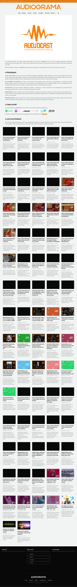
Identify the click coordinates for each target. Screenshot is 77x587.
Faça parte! (18, 1)
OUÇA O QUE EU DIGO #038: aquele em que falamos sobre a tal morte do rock (53, 164)
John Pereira (63, 270)
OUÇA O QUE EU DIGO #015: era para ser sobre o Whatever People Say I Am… (38, 346)
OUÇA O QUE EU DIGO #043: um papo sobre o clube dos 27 (53, 139)
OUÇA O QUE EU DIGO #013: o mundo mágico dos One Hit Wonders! (38, 399)
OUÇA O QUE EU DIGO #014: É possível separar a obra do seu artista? (24, 399)
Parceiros (5, 1)
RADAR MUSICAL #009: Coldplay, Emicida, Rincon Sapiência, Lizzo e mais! (23, 454)
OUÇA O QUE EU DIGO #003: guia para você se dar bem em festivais (24, 481)
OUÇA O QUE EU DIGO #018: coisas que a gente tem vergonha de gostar (67, 292)
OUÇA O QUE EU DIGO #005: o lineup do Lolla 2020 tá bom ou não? (9, 454)
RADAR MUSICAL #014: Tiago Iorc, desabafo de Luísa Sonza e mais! (53, 319)
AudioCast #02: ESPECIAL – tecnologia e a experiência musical (9, 531)
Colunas (29, 13)
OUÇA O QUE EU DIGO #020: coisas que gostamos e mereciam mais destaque (53, 265)
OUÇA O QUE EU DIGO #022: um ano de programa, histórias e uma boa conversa (9, 265)
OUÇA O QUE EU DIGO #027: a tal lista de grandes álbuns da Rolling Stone (67, 215)
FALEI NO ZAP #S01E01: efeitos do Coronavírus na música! (8, 399)
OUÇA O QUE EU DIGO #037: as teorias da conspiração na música (67, 164)
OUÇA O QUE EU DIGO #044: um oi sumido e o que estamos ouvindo (38, 139)
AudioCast (47, 13)
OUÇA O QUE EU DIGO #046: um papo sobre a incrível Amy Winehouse (9, 139)
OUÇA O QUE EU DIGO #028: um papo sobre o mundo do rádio (53, 215)
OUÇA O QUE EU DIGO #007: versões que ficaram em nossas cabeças (53, 427)
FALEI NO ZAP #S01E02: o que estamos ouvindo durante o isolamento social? (67, 372)
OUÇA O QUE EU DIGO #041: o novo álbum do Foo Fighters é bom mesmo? (9, 164)
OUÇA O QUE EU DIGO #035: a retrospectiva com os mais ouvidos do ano (24, 189)
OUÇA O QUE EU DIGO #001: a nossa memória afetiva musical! (38, 507)
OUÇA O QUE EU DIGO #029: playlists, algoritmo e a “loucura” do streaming (38, 215)
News (19, 13)
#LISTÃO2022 (50, 580)
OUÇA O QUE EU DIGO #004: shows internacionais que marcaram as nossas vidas (53, 454)
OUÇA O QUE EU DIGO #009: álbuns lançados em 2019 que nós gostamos (24, 427)
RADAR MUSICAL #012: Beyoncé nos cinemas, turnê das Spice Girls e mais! (67, 346)
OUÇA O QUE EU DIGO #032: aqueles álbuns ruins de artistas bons (67, 189)
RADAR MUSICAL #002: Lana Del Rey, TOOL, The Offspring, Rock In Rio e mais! (24, 507)
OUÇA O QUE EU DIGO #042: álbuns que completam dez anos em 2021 (67, 139)
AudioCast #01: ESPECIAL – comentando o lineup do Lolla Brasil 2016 (24, 533)
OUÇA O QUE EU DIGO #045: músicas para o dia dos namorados (24, 139)
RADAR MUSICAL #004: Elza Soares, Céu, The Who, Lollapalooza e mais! (53, 481)
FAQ (2, 1)
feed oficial (44, 114)
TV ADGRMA (40, 13)
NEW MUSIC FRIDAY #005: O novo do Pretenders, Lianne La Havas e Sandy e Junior (38, 319)
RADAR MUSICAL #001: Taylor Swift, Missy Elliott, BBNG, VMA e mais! (52, 507)
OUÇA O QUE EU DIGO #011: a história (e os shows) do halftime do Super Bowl (67, 399)
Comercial (13, 1)
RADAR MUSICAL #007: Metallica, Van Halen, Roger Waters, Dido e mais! (67, 454)
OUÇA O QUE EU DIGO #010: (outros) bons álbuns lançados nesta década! (9, 427)
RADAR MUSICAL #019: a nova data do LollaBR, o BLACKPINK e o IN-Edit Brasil (53, 240)
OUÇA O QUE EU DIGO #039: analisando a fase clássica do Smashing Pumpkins (38, 164)
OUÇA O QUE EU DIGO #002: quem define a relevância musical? (67, 481)
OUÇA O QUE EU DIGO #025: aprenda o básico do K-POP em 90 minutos (24, 240)
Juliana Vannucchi (64, 509)
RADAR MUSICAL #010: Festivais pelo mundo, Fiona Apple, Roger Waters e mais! (53, 372)
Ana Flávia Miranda (50, 243)
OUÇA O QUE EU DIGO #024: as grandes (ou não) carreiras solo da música (38, 240)
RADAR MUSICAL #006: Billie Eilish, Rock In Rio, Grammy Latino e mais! (9, 481)
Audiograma (5, 142)
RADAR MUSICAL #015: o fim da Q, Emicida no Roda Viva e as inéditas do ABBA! (9, 319)
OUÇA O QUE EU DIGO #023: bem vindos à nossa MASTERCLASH (67, 240)
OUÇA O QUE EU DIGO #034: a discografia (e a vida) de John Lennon (38, 189)
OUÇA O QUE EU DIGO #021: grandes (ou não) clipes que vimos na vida (38, 265)
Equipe (9, 1)
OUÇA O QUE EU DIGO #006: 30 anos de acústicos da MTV (67, 427)
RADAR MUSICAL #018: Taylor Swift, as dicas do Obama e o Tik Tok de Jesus (24, 265)
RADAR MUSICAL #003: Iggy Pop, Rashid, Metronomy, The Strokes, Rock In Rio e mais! (9, 507)
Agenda (36, 580)
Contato (21, 1)
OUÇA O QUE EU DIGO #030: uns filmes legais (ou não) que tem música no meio (24, 215)
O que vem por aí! (42, 580)
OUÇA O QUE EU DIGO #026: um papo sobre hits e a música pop (9, 240)
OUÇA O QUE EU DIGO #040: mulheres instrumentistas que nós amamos (24, 164)
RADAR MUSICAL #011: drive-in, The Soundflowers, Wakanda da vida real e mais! (24, 372)
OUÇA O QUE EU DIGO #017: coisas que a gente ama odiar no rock (24, 319)
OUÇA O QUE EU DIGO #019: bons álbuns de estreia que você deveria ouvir (24, 292)
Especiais (53, 13)
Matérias (24, 13)
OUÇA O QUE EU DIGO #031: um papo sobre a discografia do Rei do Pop (9, 215)
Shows (34, 13)
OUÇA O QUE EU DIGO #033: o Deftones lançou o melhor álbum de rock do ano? (53, 189)
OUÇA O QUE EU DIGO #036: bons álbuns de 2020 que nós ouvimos (9, 189)
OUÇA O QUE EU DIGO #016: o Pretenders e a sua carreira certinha (67, 319)
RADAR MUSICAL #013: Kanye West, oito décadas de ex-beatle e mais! (24, 346)
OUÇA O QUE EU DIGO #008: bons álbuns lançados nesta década (38, 427)
